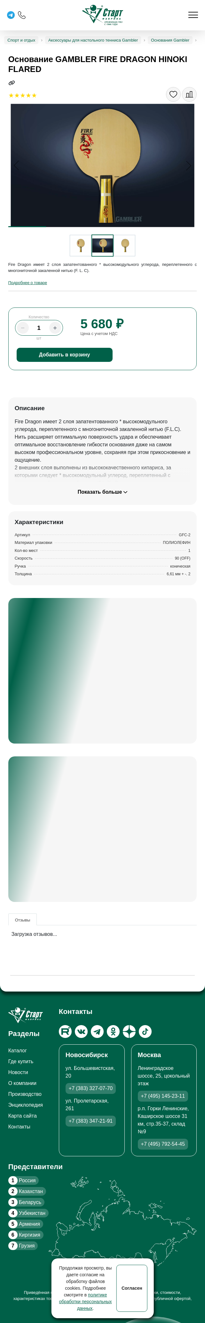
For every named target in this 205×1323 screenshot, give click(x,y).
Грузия (21, 1245)
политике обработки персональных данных (85, 1301)
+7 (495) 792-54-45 (163, 1144)
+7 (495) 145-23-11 (163, 1096)
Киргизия (24, 1235)
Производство (25, 1094)
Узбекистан (26, 1213)
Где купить (21, 1061)
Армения (24, 1224)
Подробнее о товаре (27, 282)
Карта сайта (22, 1116)
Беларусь (24, 1202)
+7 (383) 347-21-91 (91, 1121)
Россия (22, 1180)
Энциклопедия (25, 1105)
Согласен (132, 1288)
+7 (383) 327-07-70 (91, 1088)
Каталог (17, 1050)
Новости (18, 1072)
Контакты (19, 1126)
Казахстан (25, 1191)
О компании (22, 1083)
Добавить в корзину (64, 354)
